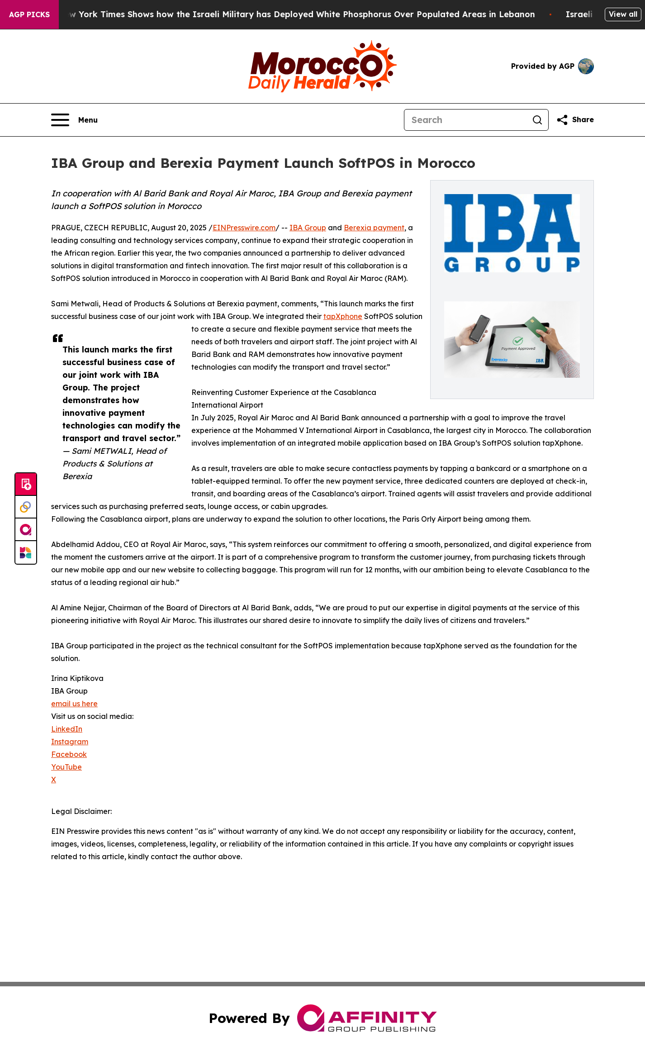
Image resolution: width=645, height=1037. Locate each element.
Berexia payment (374, 227)
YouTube (66, 766)
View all (623, 14)
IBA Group (307, 227)
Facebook (69, 754)
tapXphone (342, 316)
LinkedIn (66, 728)
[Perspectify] (25, 507)
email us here (74, 703)
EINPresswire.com (244, 227)
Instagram (69, 741)
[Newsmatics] (25, 552)
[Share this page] (575, 120)
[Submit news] (25, 484)
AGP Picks (29, 14)
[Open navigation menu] (74, 120)
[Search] (465, 119)
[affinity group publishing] (25, 529)
